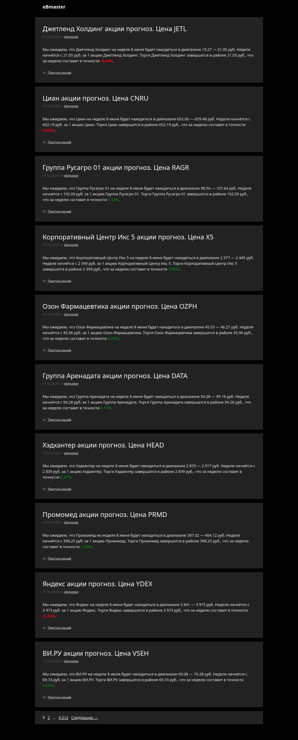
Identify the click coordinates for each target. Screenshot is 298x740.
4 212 (63, 717)
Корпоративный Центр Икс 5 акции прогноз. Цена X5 (128, 236)
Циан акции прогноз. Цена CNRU (95, 98)
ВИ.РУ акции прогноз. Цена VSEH (96, 653)
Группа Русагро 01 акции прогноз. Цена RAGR (116, 167)
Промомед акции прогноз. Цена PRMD (105, 514)
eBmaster (54, 6)
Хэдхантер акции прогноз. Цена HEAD (103, 444)
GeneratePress (176, 734)
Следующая (84, 717)
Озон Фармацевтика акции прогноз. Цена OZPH (120, 306)
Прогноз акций (59, 72)
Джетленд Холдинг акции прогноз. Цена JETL (115, 28)
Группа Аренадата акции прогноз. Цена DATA (115, 375)
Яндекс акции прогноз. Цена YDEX (97, 583)
